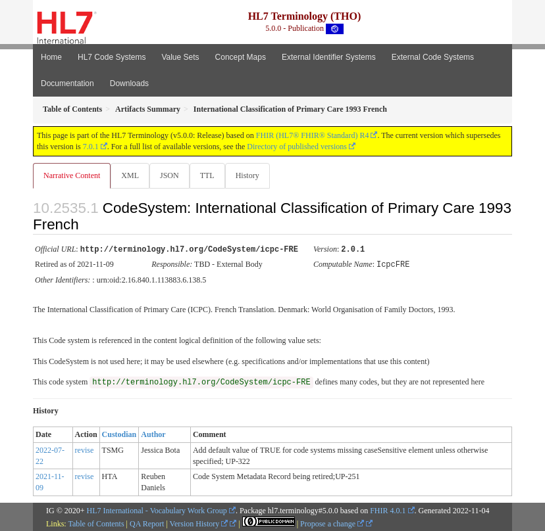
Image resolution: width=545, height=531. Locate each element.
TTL (207, 175)
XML (130, 175)
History (247, 175)
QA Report (147, 522)
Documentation (67, 83)
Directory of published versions (297, 146)
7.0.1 (91, 146)
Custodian (119, 433)
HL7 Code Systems (111, 57)
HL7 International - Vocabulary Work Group (157, 509)
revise (84, 448)
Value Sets (180, 57)
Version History (199, 522)
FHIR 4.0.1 (387, 509)
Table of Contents (96, 522)
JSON (169, 175)
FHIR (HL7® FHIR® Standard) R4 (312, 135)
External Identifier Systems (329, 57)
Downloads (129, 83)
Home (51, 57)
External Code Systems (433, 57)
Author (153, 433)
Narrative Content (71, 175)
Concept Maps (240, 57)
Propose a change (332, 522)
